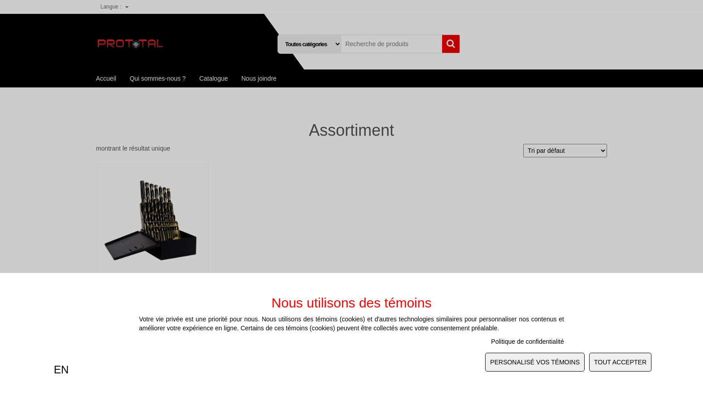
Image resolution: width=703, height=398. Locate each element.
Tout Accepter (620, 362)
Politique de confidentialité (527, 341)
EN (61, 370)
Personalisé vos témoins (535, 362)
